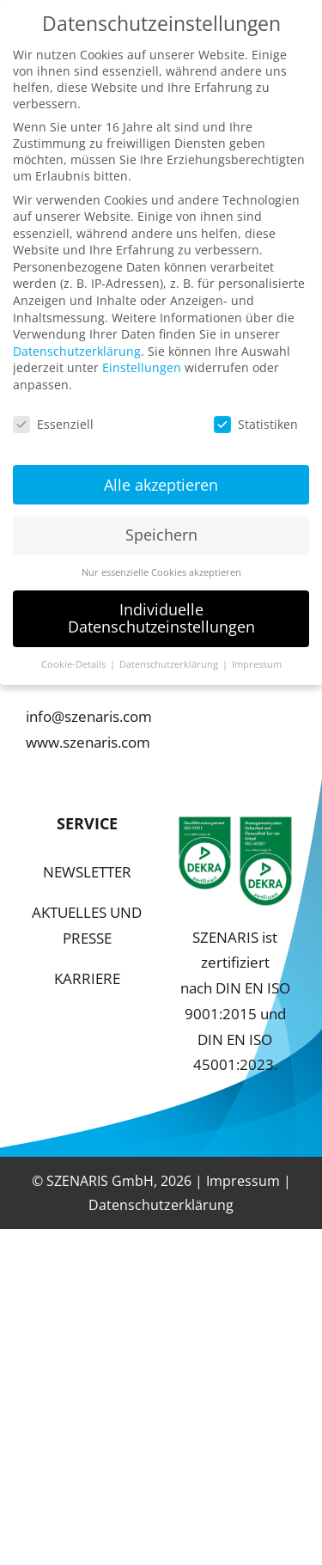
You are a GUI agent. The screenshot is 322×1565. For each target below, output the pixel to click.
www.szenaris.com (88, 742)
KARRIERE (87, 978)
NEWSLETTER (87, 872)
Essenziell (53, 415)
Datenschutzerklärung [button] (170, 655)
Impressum (243, 1180)
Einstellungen (141, 359)
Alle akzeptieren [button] (161, 475)
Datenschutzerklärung (161, 1204)
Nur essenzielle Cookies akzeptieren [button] (161, 564)
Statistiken (256, 415)
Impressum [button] (257, 655)
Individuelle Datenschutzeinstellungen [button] (161, 609)
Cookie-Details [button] (74, 655)
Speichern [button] (161, 526)
